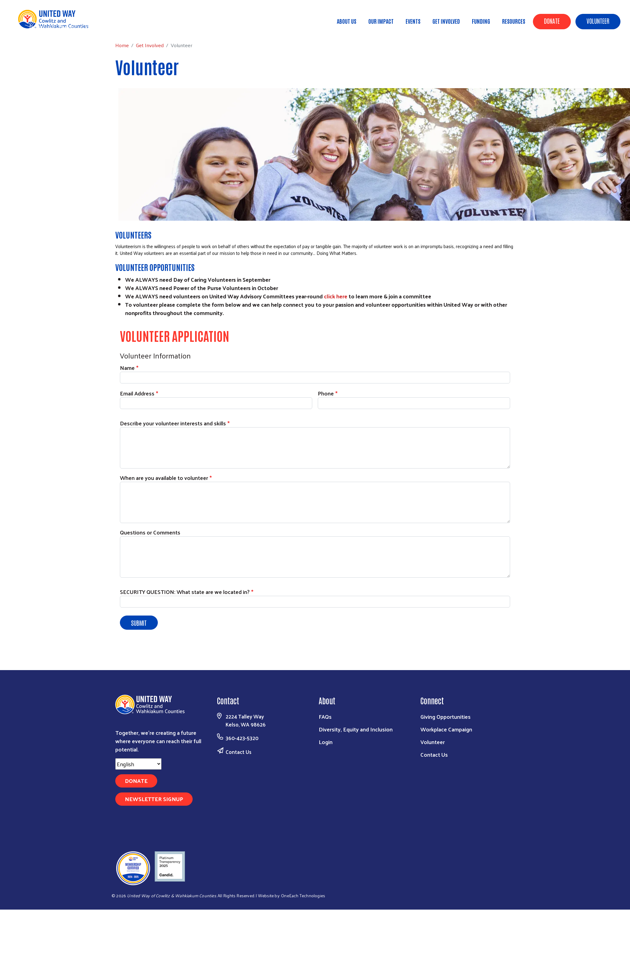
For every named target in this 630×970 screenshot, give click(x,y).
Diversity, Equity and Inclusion (356, 729)
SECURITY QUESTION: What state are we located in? (185, 591)
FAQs (325, 716)
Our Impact (381, 21)
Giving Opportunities (445, 716)
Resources (513, 21)
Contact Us (239, 751)
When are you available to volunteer (164, 477)
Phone (326, 393)
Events (413, 21)
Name (127, 367)
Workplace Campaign (446, 729)
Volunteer (598, 21)
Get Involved (446, 21)
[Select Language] (138, 764)
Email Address (137, 393)
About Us (346, 21)
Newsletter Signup (154, 799)
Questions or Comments (150, 532)
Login (326, 742)
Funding (481, 21)
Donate (552, 21)
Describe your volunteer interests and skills (173, 423)
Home (36, 26)
